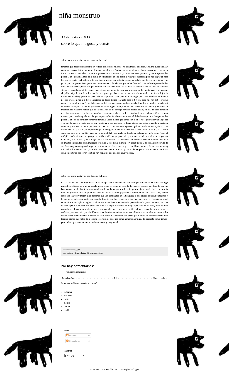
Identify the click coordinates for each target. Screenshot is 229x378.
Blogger (135, 369)
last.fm (67, 306)
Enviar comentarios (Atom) (85, 283)
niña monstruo (79, 15)
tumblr (67, 310)
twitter (66, 299)
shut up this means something (92, 253)
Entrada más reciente (71, 278)
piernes (67, 303)
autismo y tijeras (73, 253)
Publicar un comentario (76, 272)
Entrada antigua (160, 278)
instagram (68, 292)
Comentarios (73, 341)
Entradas (71, 335)
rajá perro (68, 295)
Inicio (116, 278)
